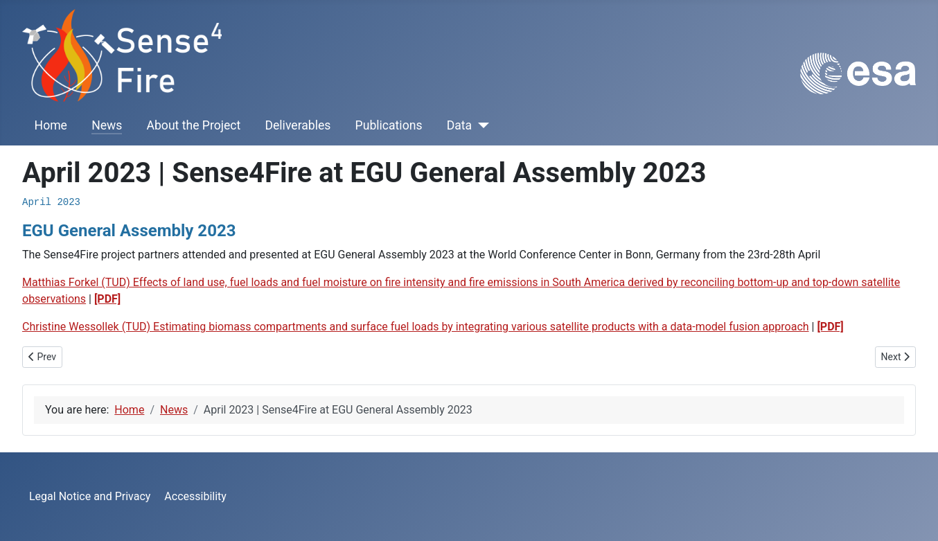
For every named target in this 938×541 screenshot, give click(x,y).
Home (51, 125)
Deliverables (297, 125)
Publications (389, 125)
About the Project (194, 125)
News (106, 125)
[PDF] (107, 298)
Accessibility (195, 496)
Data (459, 125)
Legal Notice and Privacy (89, 496)
